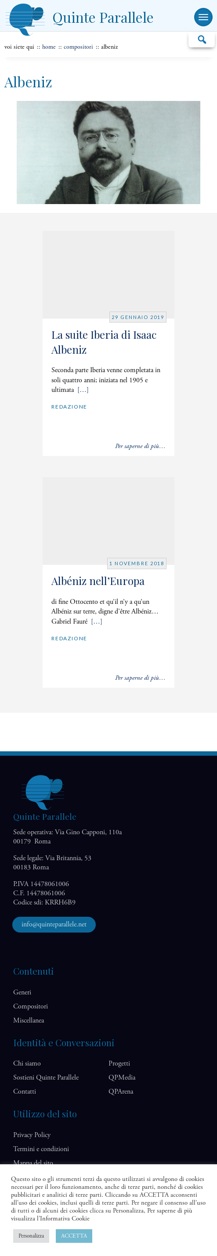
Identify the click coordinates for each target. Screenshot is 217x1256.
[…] (83, 390)
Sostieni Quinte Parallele (46, 1077)
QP (121, 1077)
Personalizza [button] (31, 1236)
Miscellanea (28, 1020)
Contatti (24, 1091)
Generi (22, 992)
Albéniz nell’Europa (98, 581)
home (49, 47)
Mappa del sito (33, 1163)
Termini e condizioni (41, 1149)
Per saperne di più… (140, 446)
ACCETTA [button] (74, 1236)
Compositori (78, 47)
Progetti (119, 1063)
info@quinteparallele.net (54, 924)
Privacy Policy (32, 1135)
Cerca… (201, 39)
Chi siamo (27, 1063)
